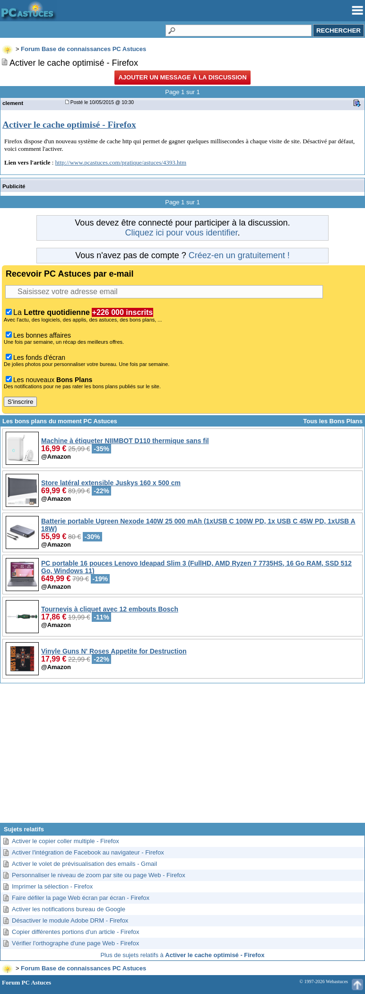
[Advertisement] (182, 756)
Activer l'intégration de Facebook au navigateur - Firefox (88, 852)
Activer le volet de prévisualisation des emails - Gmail (84, 863)
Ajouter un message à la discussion (182, 77)
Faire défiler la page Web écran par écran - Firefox (80, 897)
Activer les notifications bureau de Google (68, 909)
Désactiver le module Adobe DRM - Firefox (70, 920)
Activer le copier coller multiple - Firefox (65, 841)
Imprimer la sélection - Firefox (52, 886)
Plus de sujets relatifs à (182, 955)
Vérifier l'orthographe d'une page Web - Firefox (75, 943)
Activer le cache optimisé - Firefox (69, 125)
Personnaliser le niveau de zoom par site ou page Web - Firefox (98, 875)
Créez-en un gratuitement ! (239, 255)
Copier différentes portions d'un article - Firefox (75, 931)
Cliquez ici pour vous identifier (181, 232)
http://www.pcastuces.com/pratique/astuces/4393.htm (121, 162)
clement (12, 103)
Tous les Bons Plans (333, 421)
